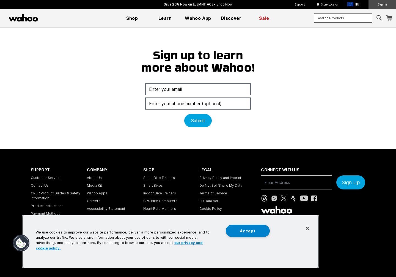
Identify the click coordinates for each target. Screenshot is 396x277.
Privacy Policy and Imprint (220, 178)
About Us (94, 178)
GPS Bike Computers (160, 201)
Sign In (382, 4)
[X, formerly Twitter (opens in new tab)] (284, 198)
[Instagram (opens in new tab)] (274, 198)
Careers (93, 201)
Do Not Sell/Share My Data (220, 185)
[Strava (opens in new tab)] (293, 198)
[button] (354, 4)
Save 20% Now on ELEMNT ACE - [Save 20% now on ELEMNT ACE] (198, 4)
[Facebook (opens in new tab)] (314, 198)
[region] (170, 241)
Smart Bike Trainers (159, 178)
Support (300, 4)
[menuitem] (132, 18)
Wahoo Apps (97, 193)
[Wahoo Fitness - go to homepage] (276, 210)
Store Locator (329, 4)
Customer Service (46, 178)
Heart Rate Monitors (159, 209)
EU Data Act (208, 201)
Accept (247, 231)
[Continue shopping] (47, 17)
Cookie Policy (210, 209)
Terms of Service (213, 193)
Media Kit (94, 185)
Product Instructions (47, 206)
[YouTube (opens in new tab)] (304, 198)
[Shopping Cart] (389, 18)
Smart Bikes (153, 185)
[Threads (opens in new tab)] (264, 198)
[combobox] (343, 18)
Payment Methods (46, 213)
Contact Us (40, 185)
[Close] (307, 228)
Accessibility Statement (106, 209)
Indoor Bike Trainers (159, 193)
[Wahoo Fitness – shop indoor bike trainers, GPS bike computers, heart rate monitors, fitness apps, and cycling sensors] (23, 17)
